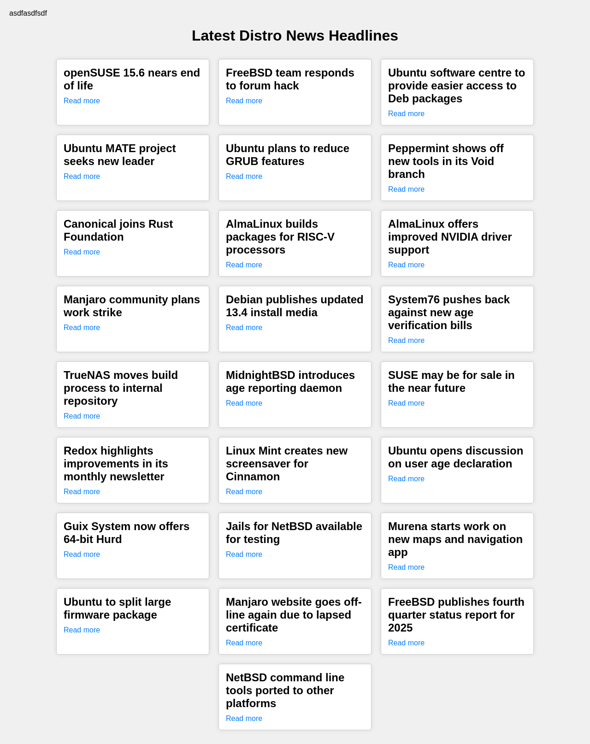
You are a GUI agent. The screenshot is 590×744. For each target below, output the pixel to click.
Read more (82, 101)
